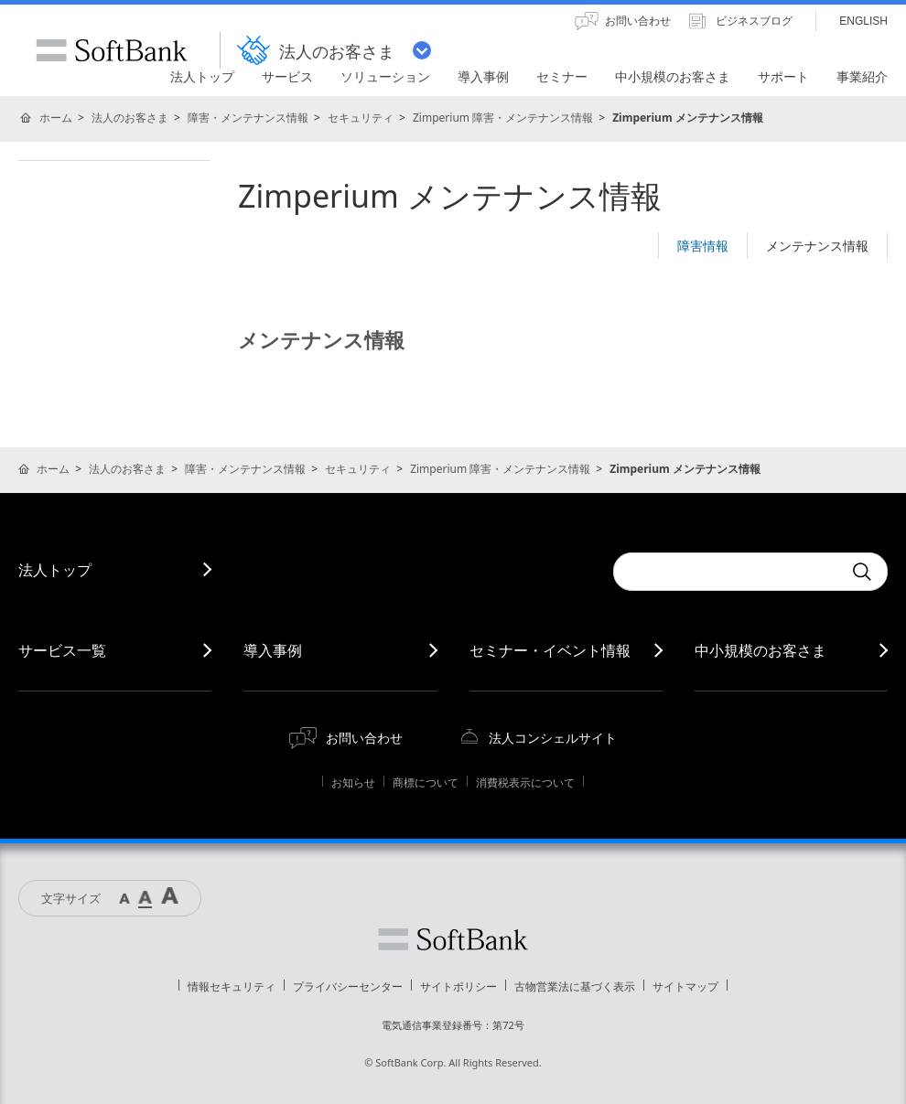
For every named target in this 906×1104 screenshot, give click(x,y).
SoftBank (111, 50)
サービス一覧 (62, 650)
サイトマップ (685, 986)
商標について (425, 782)
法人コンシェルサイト (553, 737)
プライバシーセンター (348, 986)
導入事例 (272, 650)
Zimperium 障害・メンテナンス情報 (503, 117)
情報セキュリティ (231, 986)
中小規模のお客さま (760, 650)
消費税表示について (525, 782)
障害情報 (702, 245)
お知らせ (353, 782)
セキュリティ (361, 117)
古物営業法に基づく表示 (574, 986)
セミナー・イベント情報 (550, 650)
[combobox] (727, 571)
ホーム (55, 117)
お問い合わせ (364, 737)
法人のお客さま (130, 117)
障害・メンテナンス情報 (248, 117)
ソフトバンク (453, 939)
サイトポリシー (458, 986)
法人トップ (55, 570)
